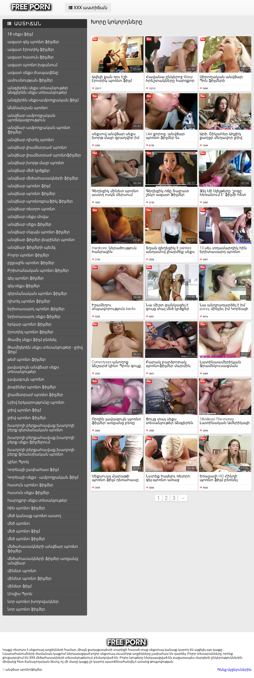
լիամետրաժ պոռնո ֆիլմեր (35, 394)
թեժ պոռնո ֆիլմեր (26, 359)
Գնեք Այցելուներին (234, 670)
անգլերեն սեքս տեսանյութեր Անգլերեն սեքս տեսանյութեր (37, 90)
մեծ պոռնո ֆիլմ (23, 531)
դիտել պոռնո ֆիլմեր (28, 301)
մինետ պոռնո (21, 570)
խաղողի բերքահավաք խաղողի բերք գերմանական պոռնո (40, 427)
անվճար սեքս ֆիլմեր (29, 224)
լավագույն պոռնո (25, 379)
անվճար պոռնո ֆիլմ (28, 186)
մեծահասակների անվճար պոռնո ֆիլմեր (42, 548)
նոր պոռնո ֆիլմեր (26, 609)
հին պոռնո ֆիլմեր (26, 508)
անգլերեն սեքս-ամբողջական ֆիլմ (43, 100)
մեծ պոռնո (18, 523)
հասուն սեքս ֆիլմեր (28, 492)
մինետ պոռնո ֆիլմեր (29, 578)
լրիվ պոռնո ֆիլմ (24, 410)
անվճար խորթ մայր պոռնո (35, 162)
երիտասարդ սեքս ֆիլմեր (34, 316)
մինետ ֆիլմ (19, 586)
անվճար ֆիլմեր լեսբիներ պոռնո (41, 239)
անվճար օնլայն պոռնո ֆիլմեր (38, 232)
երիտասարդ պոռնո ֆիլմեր (35, 309)
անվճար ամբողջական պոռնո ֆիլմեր (38, 129)
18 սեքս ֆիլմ (20, 34)
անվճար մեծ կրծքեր (28, 170)
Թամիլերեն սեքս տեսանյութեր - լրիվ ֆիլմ (45, 349)
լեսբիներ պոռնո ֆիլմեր (31, 387)
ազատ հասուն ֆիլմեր (30, 57)
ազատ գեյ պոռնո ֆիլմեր (33, 41)
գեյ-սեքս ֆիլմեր (23, 285)
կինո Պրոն (18, 462)
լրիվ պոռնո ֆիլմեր (26, 417)
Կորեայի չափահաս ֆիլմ (33, 469)
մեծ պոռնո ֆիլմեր (26, 538)
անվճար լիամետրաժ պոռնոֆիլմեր (44, 155)
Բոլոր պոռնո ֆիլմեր (28, 255)
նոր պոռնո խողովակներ (33, 601)
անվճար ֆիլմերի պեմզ (31, 247)
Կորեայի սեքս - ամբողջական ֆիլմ (42, 477)
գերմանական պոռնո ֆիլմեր (37, 293)
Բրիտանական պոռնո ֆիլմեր (38, 270)
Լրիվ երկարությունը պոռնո (35, 402)
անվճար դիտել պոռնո (30, 139)
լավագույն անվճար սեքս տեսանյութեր (33, 369)
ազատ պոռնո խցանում (32, 64)
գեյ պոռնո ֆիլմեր (25, 278)
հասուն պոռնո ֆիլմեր (30, 485)
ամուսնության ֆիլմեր (30, 80)
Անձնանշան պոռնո (27, 107)
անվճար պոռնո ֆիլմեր (31, 193)
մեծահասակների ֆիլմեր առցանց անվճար (42, 560)
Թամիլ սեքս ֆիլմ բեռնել (31, 339)
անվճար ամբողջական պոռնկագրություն (31, 117)
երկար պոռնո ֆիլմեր (29, 324)
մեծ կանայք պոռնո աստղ (34, 515)
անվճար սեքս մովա (28, 216)
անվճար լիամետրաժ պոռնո (37, 147)
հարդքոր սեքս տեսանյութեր (37, 500)
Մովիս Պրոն (19, 593)
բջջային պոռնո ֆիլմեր (30, 262)
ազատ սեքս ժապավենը (32, 72)
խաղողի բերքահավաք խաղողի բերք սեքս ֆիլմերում (40, 439)
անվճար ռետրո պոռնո (31, 209)
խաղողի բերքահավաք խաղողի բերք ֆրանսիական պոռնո (40, 452)
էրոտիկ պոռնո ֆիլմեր (30, 332)
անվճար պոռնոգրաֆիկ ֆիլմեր (40, 201)
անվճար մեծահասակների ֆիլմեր (42, 178)
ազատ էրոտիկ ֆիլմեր (30, 49)
